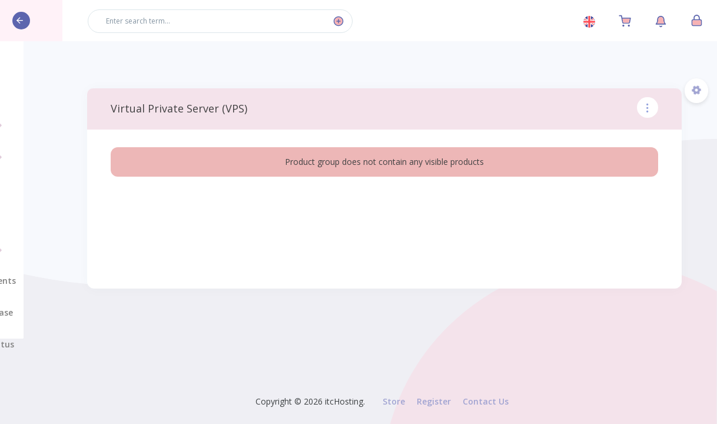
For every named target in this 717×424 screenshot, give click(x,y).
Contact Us (486, 401)
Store (394, 401)
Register (434, 401)
